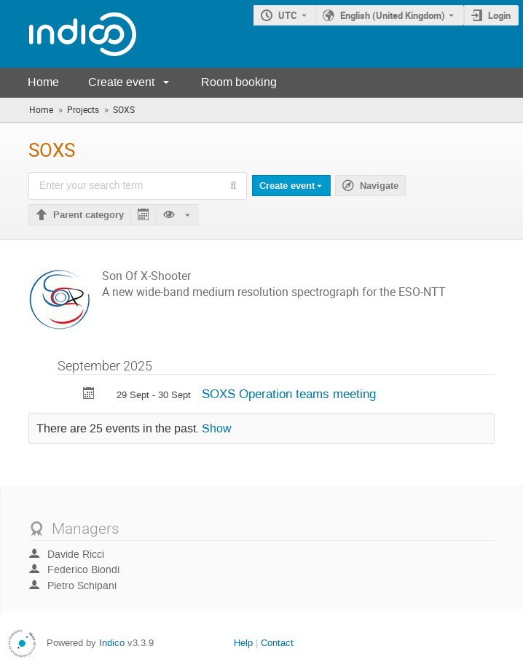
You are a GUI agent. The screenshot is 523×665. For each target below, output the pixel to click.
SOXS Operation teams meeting (289, 394)
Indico (112, 643)
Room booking (239, 82)
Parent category (88, 215)
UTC (287, 15)
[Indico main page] (68, 34)
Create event (121, 82)
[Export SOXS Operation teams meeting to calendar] (89, 395)
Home (43, 82)
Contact (277, 643)
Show (217, 428)
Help (243, 643)
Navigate (379, 185)
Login (499, 15)
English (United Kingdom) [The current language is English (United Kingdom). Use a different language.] (392, 15)
